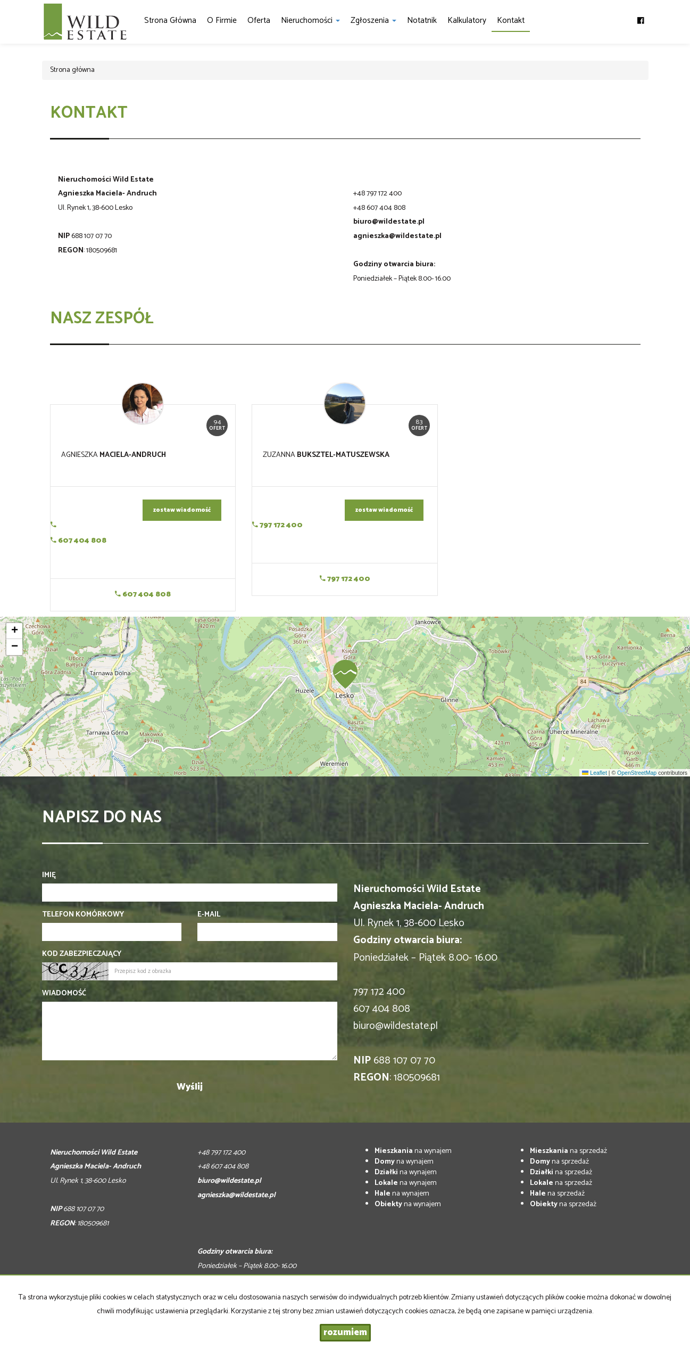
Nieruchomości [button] (310, 20)
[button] (345, 674)
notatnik (422, 20)
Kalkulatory (466, 20)
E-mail (208, 915)
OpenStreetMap (636, 773)
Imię (49, 875)
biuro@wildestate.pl (389, 222)
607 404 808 (78, 541)
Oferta (258, 20)
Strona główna (170, 20)
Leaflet (594, 773)
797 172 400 (277, 525)
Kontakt (511, 20)
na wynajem (413, 1151)
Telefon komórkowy (83, 915)
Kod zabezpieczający (81, 954)
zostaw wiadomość (182, 510)
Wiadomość (64, 993)
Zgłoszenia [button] (373, 20)
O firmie (222, 20)
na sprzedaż (568, 1151)
